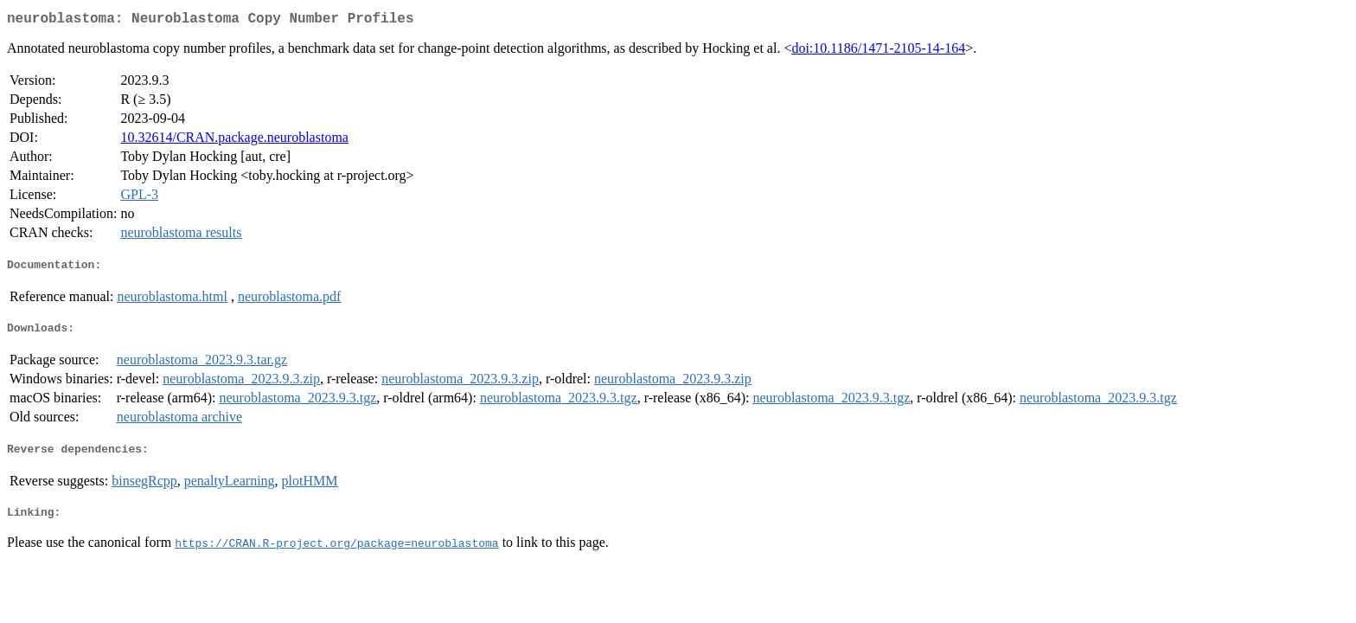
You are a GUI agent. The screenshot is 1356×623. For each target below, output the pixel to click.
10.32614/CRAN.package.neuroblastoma (234, 140)
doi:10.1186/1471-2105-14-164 (878, 51)
